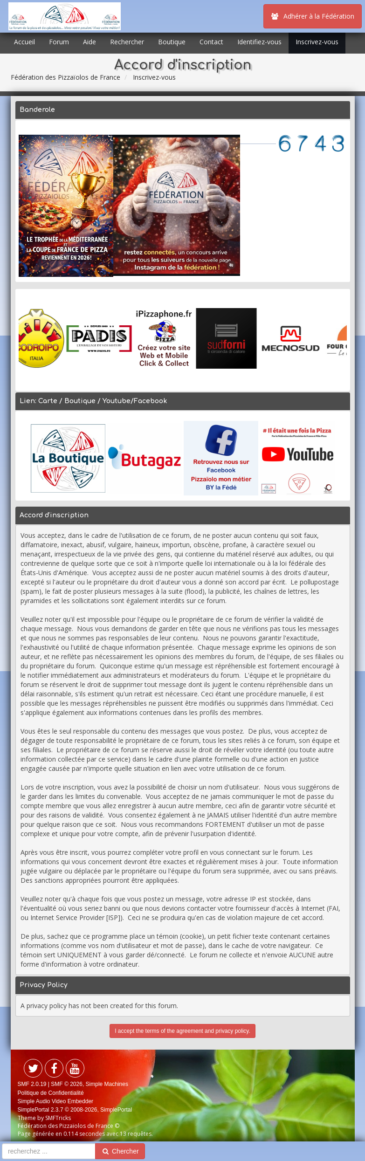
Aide (89, 41)
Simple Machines (107, 1084)
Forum (59, 41)
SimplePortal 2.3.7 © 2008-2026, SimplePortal (75, 1109)
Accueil (24, 41)
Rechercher (127, 41)
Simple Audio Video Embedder (56, 1101)
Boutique (172, 41)
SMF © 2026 (67, 1084)
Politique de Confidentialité (51, 1093)
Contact (211, 41)
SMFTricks (58, 1118)
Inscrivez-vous (317, 41)
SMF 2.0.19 (32, 1084)
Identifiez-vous (259, 41)
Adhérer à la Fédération (312, 16)
